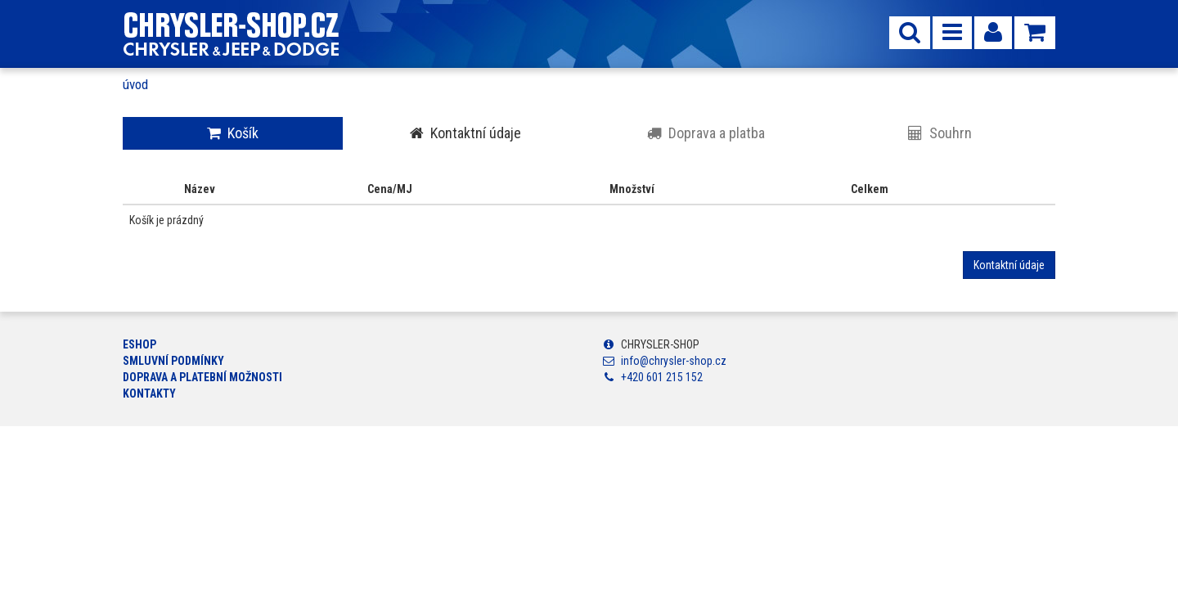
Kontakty (149, 393)
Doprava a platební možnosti (202, 377)
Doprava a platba (706, 133)
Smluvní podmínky (173, 360)
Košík (233, 133)
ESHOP (139, 344)
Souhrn (940, 133)
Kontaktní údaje (465, 133)
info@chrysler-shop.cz (673, 360)
